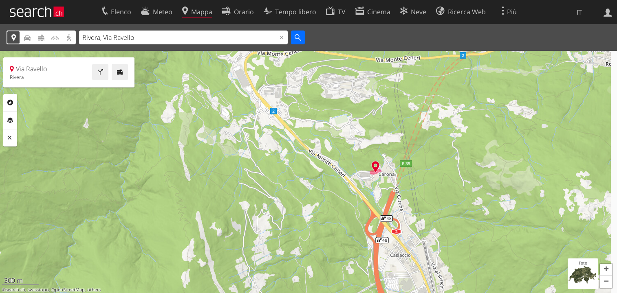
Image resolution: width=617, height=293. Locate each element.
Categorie (10, 102)
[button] (606, 270)
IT (579, 12)
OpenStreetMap (68, 290)
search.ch (15, 290)
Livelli (10, 120)
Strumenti (10, 137)
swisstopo (38, 290)
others (94, 290)
